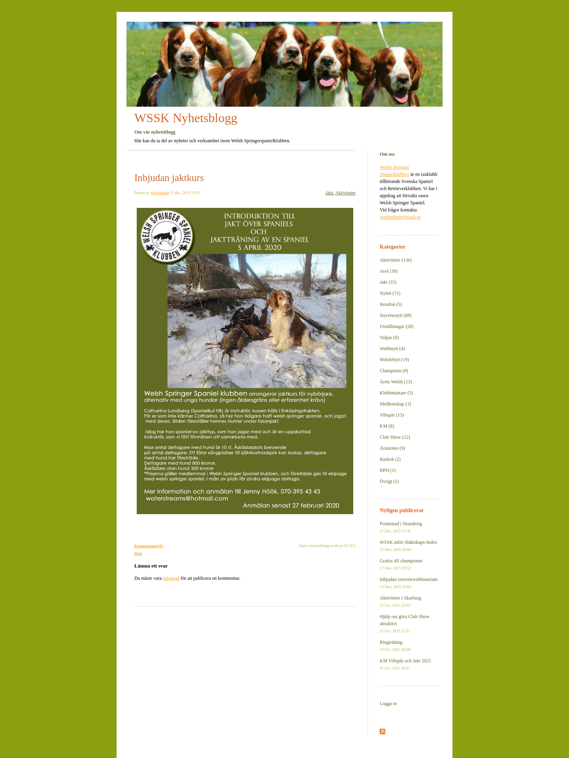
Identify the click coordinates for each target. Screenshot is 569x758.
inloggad (171, 578)
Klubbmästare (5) (396, 393)
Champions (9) (394, 370)
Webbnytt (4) (392, 348)
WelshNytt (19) (394, 359)
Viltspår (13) (392, 415)
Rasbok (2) (390, 459)
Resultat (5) (391, 304)
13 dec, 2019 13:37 (185, 192)
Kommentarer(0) (148, 546)
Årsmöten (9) (392, 448)
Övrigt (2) (389, 481)
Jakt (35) (388, 282)
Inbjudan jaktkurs (169, 177)
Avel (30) (389, 271)
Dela (138, 553)
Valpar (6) (389, 337)
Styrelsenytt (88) (395, 315)
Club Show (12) (395, 437)
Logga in (388, 703)
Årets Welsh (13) (396, 382)
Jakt (329, 193)
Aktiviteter (345, 193)
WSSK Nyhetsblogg (185, 118)
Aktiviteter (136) (396, 260)
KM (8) (387, 426)
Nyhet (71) (390, 293)
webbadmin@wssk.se (400, 217)
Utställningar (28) (397, 326)
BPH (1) (388, 470)
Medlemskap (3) (395, 404)
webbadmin (160, 192)
